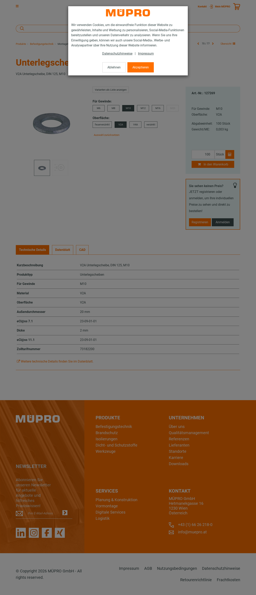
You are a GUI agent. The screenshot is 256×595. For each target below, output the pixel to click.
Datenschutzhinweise (117, 53)
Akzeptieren (140, 67)
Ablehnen (114, 67)
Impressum (146, 53)
